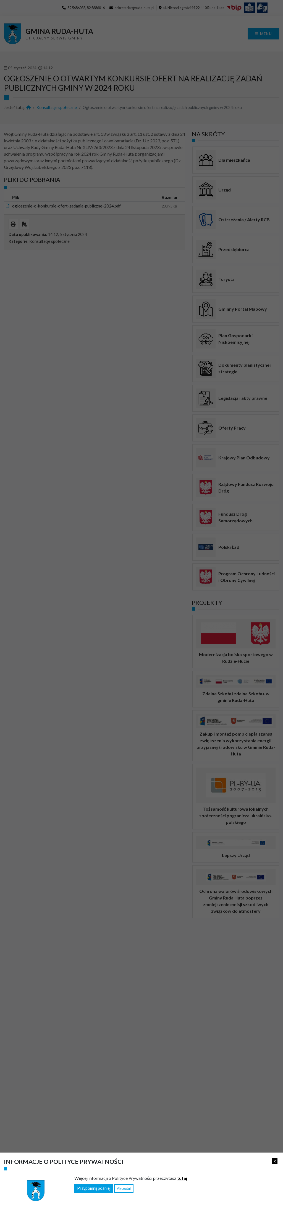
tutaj (182, 1178)
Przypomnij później (94, 1188)
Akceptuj (124, 1188)
